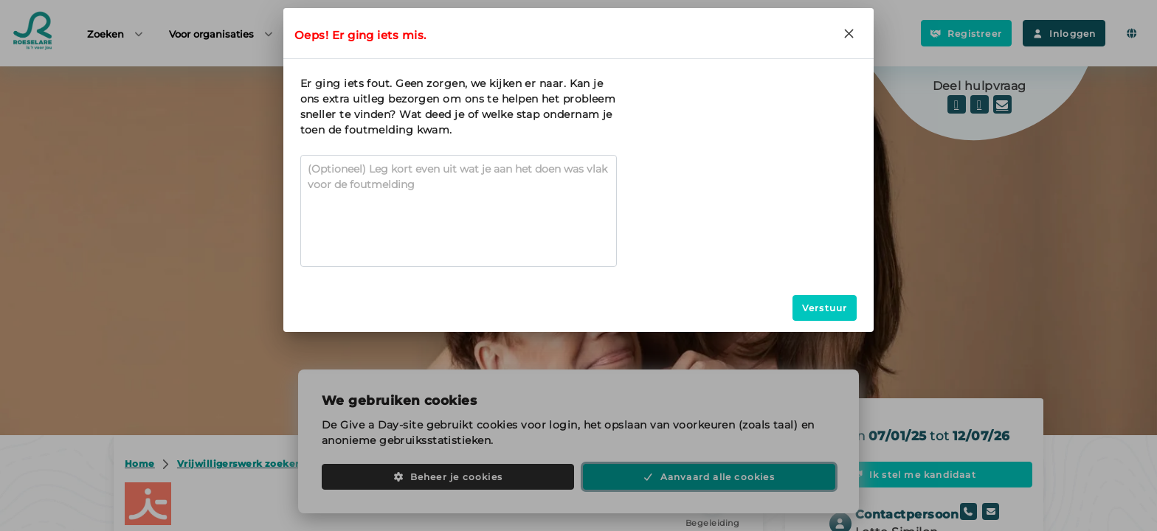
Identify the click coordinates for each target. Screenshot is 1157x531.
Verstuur (825, 307)
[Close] (849, 33)
